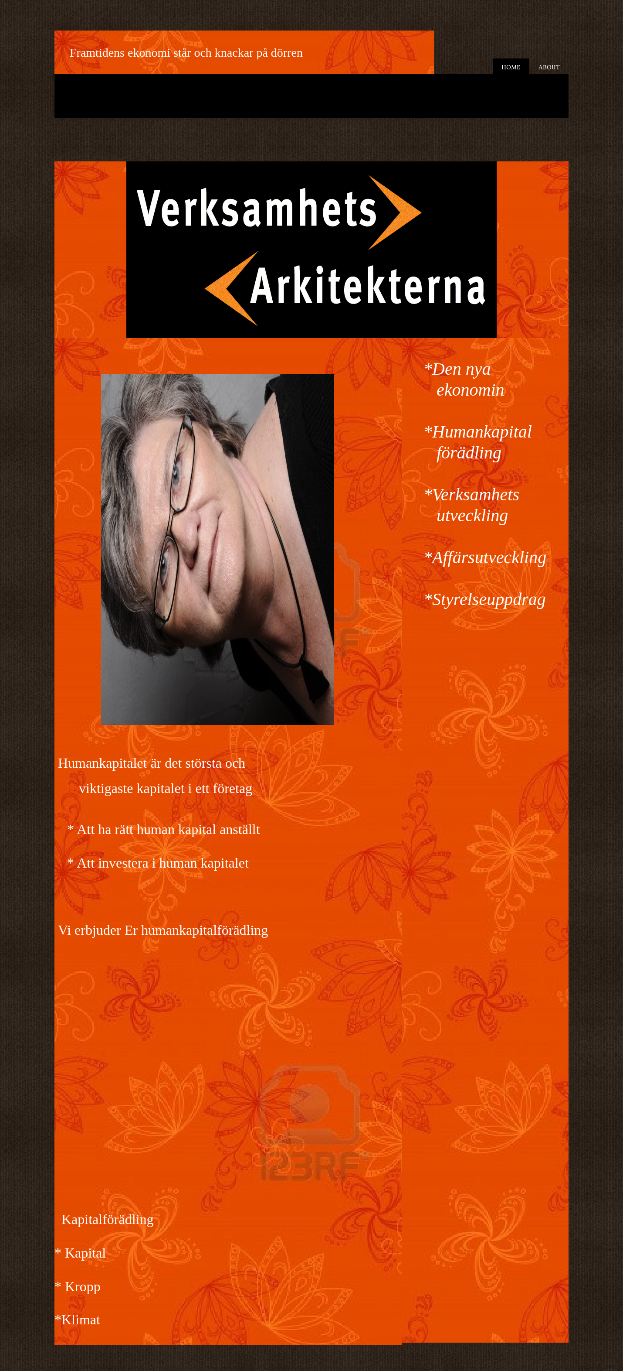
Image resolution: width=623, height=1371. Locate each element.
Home (510, 68)
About (549, 68)
